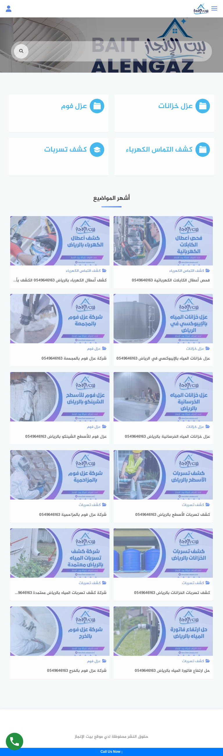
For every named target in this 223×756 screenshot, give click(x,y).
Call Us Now (111, 752)
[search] (21, 56)
